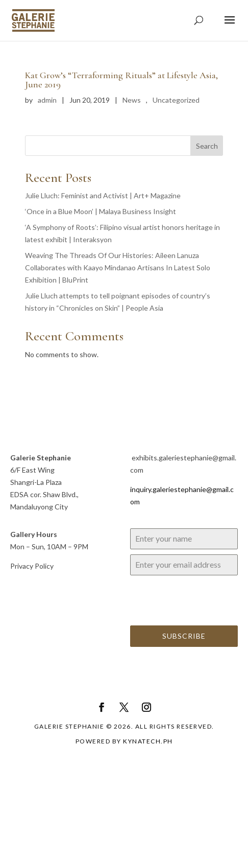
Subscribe (184, 636)
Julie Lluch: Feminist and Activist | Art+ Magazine (103, 195)
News (131, 100)
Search (207, 146)
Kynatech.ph (148, 741)
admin (47, 100)
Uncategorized (176, 100)
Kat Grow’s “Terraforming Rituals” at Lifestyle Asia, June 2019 (121, 79)
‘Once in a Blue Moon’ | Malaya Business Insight (100, 211)
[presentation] (184, 600)
